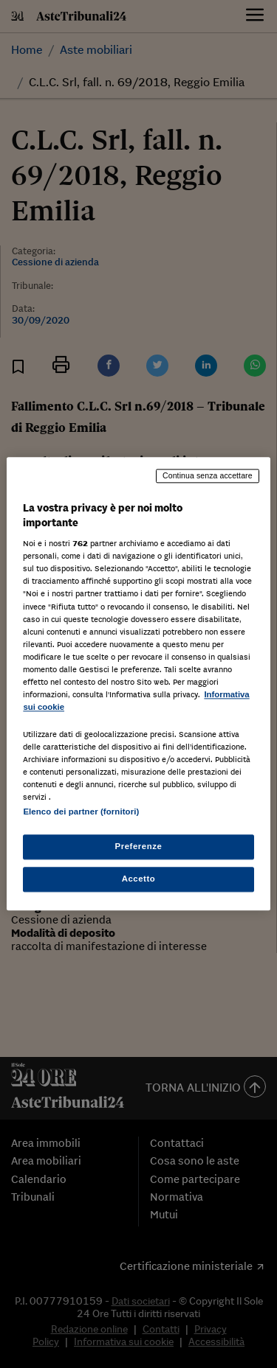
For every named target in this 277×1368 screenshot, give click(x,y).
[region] (138, 683)
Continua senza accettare (208, 475)
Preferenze (139, 846)
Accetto (139, 879)
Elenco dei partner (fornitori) (81, 812)
